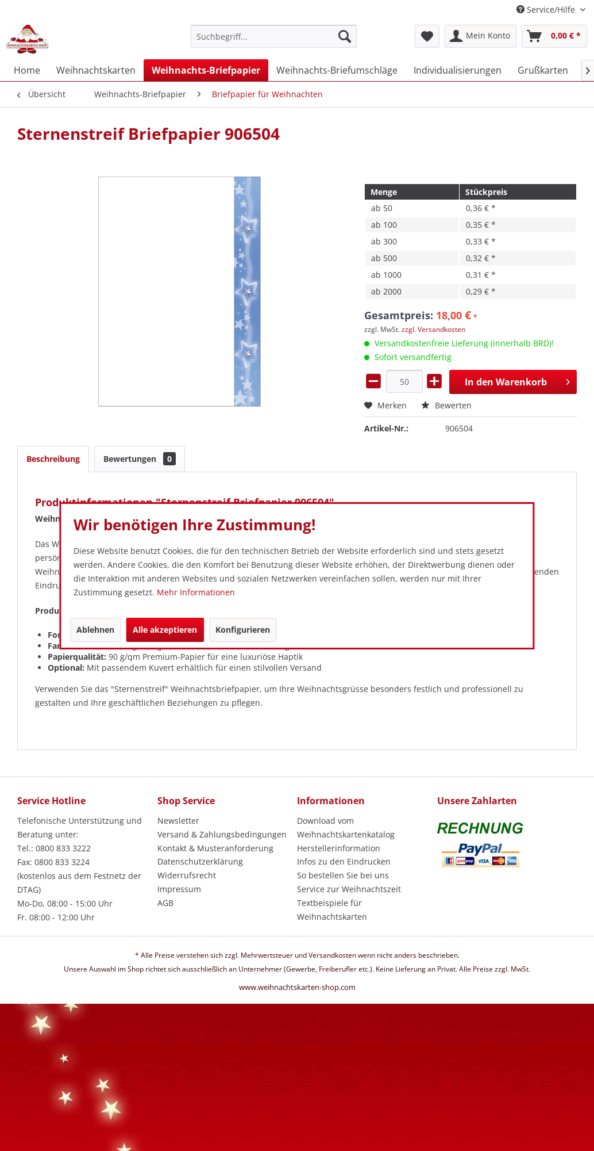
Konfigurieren (242, 629)
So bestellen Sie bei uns (343, 875)
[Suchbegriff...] (274, 36)
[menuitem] (274, 42)
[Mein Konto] (480, 36)
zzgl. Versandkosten (433, 329)
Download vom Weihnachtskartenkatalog (346, 827)
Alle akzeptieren (165, 629)
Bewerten (446, 405)
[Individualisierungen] (458, 70)
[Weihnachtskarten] (96, 70)
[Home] (27, 70)
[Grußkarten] (543, 70)
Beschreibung (53, 458)
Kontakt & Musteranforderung (215, 848)
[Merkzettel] (427, 36)
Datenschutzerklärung (200, 861)
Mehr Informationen (196, 592)
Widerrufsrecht (186, 875)
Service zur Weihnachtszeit (349, 889)
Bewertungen (139, 458)
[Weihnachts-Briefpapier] (206, 70)
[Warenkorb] (554, 36)
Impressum (179, 889)
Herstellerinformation (338, 848)
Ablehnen (95, 629)
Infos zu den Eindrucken (344, 861)
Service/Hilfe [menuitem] (546, 9)
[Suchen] (345, 36)
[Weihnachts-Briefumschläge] (337, 70)
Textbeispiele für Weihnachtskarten (332, 909)
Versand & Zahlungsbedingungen (222, 834)
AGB (165, 902)
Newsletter (178, 820)
